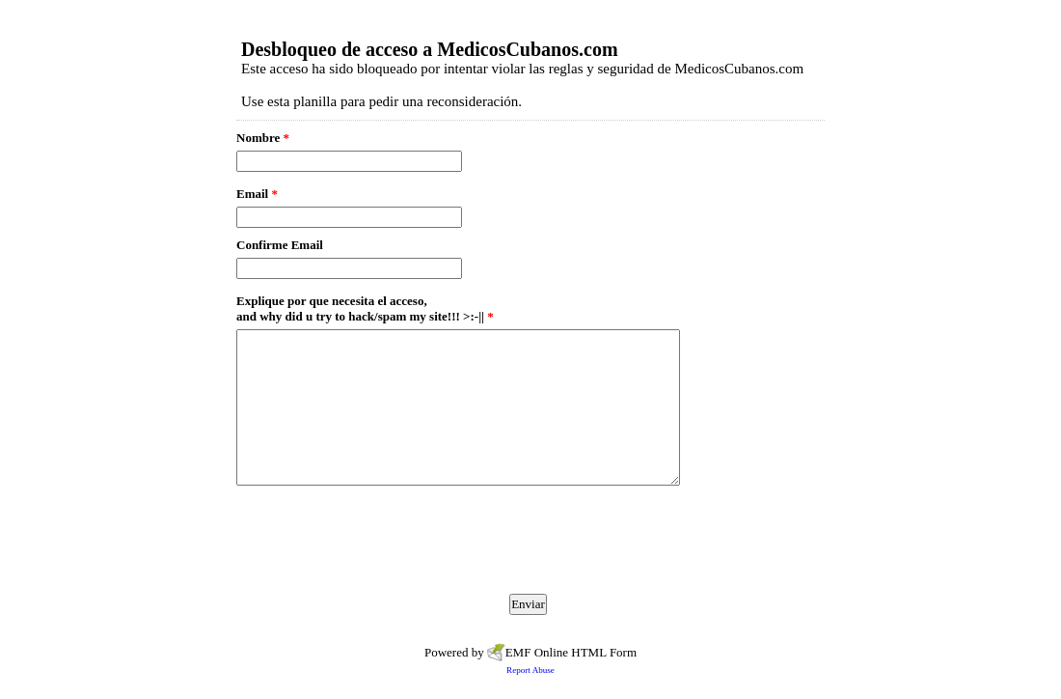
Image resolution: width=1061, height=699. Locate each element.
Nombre (262, 137)
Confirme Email (279, 245)
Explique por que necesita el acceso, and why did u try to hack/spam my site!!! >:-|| (365, 308)
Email (257, 193)
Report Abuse (530, 670)
